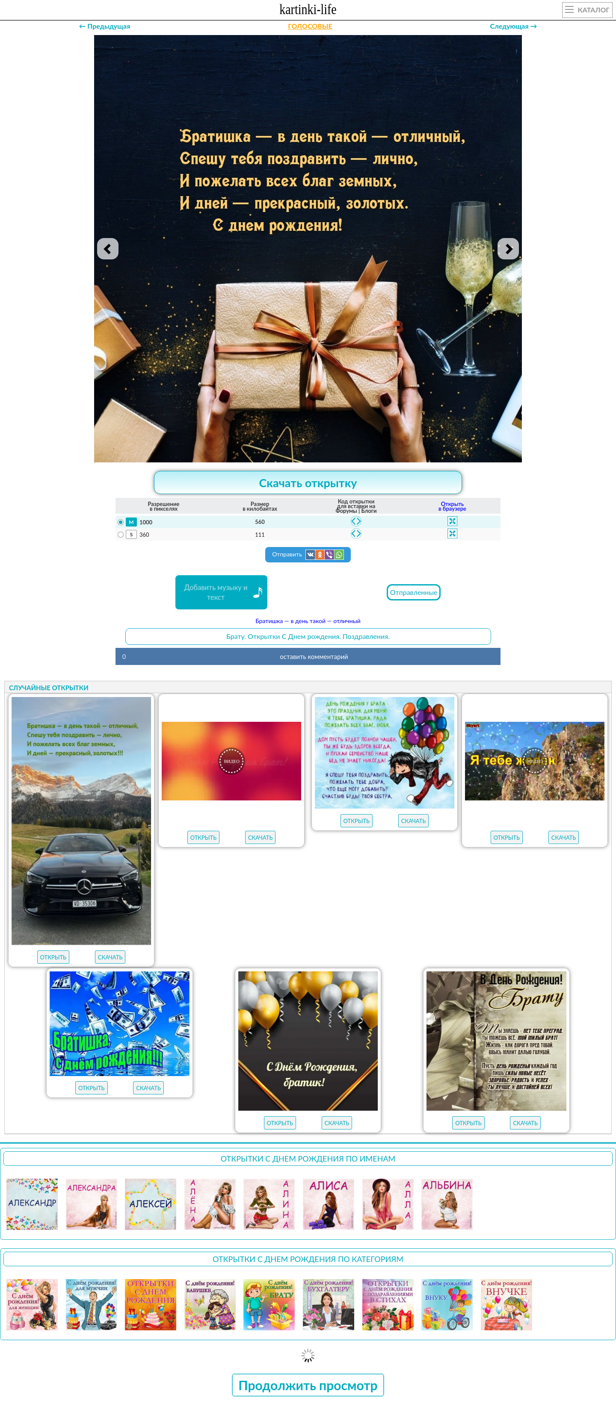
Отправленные (414, 592)
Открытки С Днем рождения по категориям (308, 1259)
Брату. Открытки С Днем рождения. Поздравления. (308, 636)
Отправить (308, 555)
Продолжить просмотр (307, 1385)
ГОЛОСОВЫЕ (310, 26)
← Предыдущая (104, 26)
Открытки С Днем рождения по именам (308, 1158)
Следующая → (513, 26)
